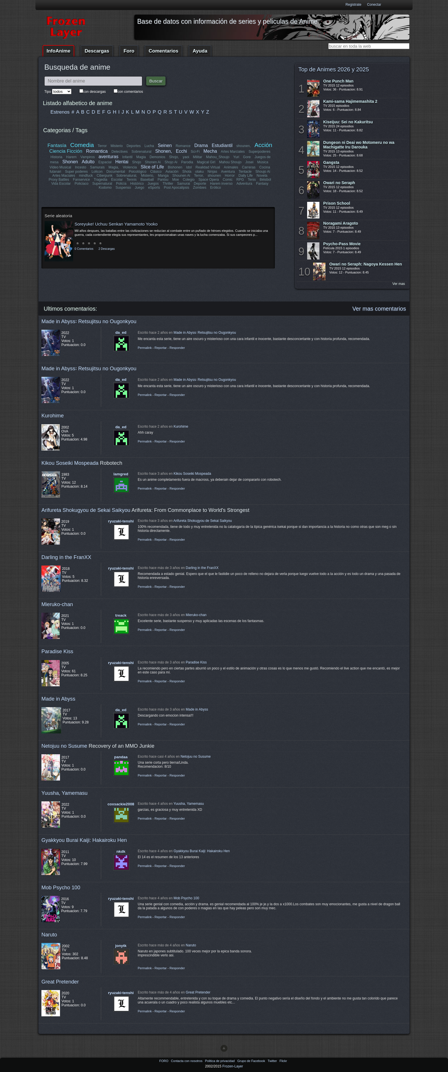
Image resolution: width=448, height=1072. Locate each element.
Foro (128, 51)
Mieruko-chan (57, 604)
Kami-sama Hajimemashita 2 (350, 101)
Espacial (104, 162)
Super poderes (76, 172)
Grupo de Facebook (251, 1061)
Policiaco (82, 184)
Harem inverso (221, 184)
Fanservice (81, 180)
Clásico (156, 172)
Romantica (97, 151)
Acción (263, 145)
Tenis (252, 180)
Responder (177, 347)
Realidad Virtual (208, 167)
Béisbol (265, 180)
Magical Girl (206, 162)
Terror (102, 146)
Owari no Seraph (339, 182)
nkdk (120, 851)
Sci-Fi (195, 152)
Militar (197, 157)
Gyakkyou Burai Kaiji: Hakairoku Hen (84, 840)
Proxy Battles (59, 180)
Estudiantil (222, 145)
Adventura (244, 184)
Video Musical (60, 167)
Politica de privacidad (220, 1061)
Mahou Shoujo (230, 162)
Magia (141, 157)
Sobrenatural (142, 152)
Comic (227, 180)
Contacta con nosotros (187, 1061)
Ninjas (212, 172)
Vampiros (87, 157)
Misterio (117, 146)
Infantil (127, 157)
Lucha (149, 146)
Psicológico (138, 172)
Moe (175, 180)
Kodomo (105, 188)
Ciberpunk (104, 176)
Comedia (82, 145)
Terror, (199, 176)
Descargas (97, 51)
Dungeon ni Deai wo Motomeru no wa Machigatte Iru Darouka (358, 144)
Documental (116, 172)
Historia (56, 157)
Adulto (88, 161)
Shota (186, 172)
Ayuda (200, 51)
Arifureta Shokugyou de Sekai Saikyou (85, 510)
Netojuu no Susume (64, 746)
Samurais (97, 167)
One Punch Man (338, 81)
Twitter (273, 1061)
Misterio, (147, 176)
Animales (231, 167)
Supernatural (102, 184)
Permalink (145, 347)
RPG (240, 180)
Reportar (161, 347)
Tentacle (245, 172)
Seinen (165, 145)
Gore (247, 157)
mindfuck (86, 176)
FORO (164, 1061)
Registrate (353, 5)
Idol (189, 167)
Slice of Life (152, 166)
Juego (139, 188)
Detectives (120, 152)
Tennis (132, 180)
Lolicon (97, 172)
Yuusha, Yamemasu (64, 793)
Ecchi (181, 151)
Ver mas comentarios (379, 308)
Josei (249, 162)
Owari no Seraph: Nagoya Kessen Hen (365, 264)
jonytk (120, 946)
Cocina (264, 167)
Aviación (172, 172)
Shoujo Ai (262, 172)
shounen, (244, 146)
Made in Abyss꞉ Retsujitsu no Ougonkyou (88, 321)
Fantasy (262, 184)
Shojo (136, 162)
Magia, (114, 167)
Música (262, 162)
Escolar (117, 180)
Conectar (374, 5)
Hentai (121, 161)
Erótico (215, 188)
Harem (71, 157)
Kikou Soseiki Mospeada (70, 463)
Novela (262, 176)
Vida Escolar (61, 184)
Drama (201, 145)
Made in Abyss (58, 699)
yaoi (186, 157)
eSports (154, 188)
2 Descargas (107, 248)
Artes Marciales (233, 152)
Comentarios (163, 51)
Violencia (130, 167)
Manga (163, 176)
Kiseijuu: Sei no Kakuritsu (348, 122)
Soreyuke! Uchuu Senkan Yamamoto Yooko (116, 224)
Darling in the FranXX (66, 557)
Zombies (199, 188)
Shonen (70, 161)
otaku (199, 172)
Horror (230, 176)
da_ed (121, 332)
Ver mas (398, 284)
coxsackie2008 (120, 804)
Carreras (248, 167)
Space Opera (208, 180)
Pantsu (162, 180)
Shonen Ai (153, 162)
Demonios (157, 157)
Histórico (137, 184)
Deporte (200, 184)
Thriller (168, 184)
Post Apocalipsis (176, 188)
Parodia (187, 162)
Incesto (80, 167)
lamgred (120, 474)
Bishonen (175, 167)
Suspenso (123, 188)
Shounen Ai (181, 176)
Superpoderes (259, 152)
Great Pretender (60, 982)
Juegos (153, 184)
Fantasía (57, 145)
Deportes (134, 146)
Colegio (189, 180)
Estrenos (60, 112)
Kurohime (52, 416)
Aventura (228, 172)
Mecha (210, 151)
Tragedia (100, 180)
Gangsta (331, 162)
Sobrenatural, (126, 176)
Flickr (283, 1061)
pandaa (121, 757)
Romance (183, 146)
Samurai (183, 184)
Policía (121, 184)
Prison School (336, 203)
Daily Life (246, 176)
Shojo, (174, 157)
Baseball (147, 180)
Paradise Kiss (57, 651)
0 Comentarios (84, 248)
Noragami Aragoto (340, 223)
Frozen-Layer (232, 1066)
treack (120, 615)
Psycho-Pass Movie (342, 244)
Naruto (49, 935)
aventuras (108, 156)
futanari (55, 172)
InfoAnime (58, 51)
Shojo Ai (171, 162)
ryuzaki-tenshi (121, 521)
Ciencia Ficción (65, 151)
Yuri (236, 157)
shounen (214, 176)
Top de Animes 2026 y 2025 (333, 69)
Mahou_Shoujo (217, 157)
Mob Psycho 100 (60, 887)
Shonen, (163, 151)
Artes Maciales (63, 176)
